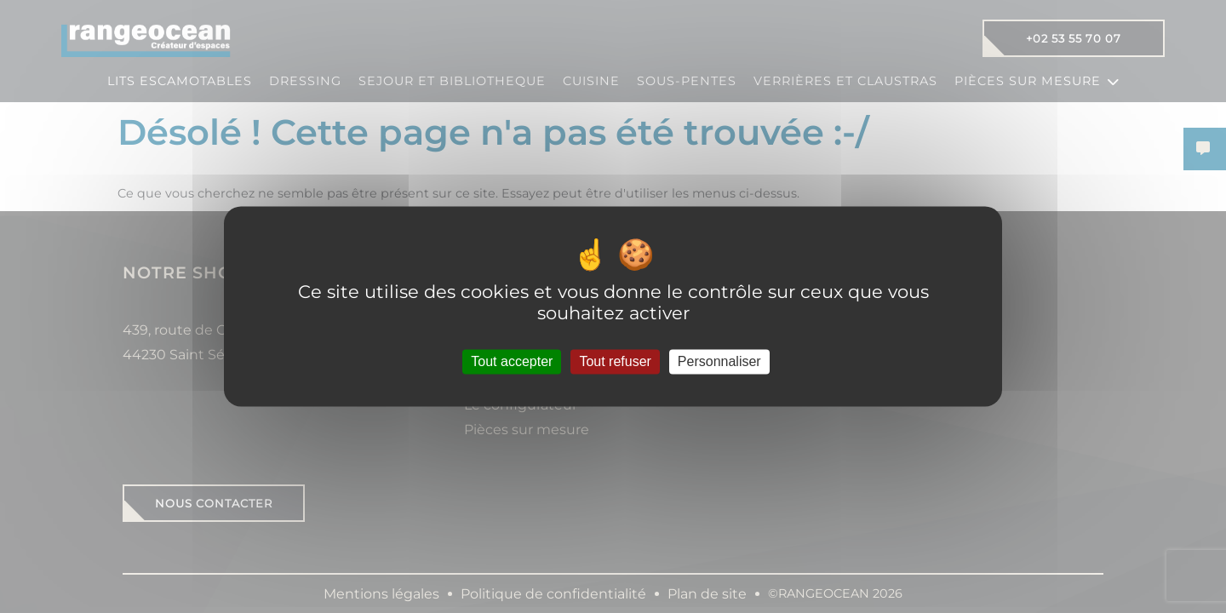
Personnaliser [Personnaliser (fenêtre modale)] (719, 361)
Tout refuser (614, 361)
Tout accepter (512, 361)
